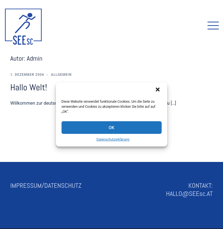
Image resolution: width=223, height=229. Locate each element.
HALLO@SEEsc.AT (189, 193)
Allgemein (61, 75)
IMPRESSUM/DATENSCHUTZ (46, 185)
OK (111, 127)
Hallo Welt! (28, 87)
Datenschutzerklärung (112, 139)
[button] (158, 90)
